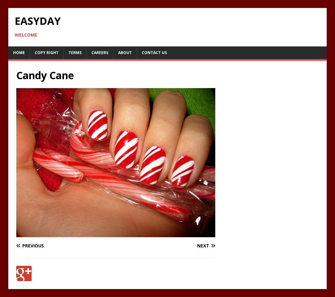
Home (19, 52)
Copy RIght (47, 52)
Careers (99, 52)
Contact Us (154, 52)
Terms (75, 52)
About (125, 52)
